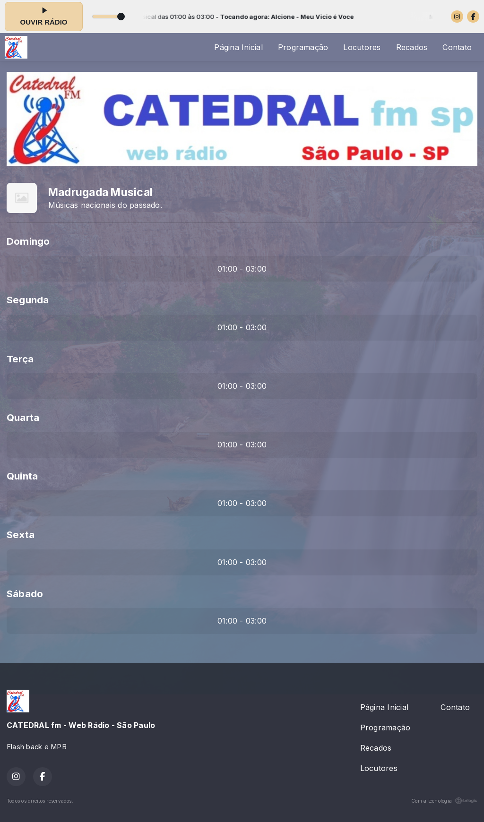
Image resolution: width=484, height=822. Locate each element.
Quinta (22, 476)
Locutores (361, 47)
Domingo (28, 241)
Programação (303, 47)
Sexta (21, 534)
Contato (457, 47)
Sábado (25, 593)
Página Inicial (238, 47)
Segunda (28, 300)
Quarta (23, 417)
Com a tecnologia (444, 800)
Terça (20, 359)
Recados (412, 47)
